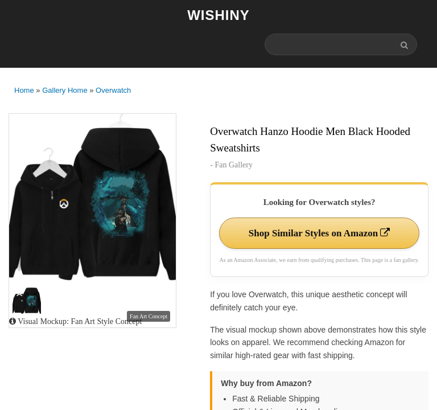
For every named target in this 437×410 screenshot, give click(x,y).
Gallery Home (64, 90)
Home (24, 90)
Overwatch (113, 90)
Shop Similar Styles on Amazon (319, 233)
